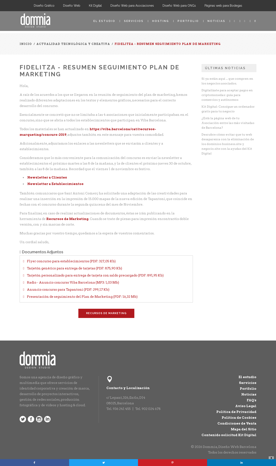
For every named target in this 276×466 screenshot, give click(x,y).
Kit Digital (95, 5)
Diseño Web (71, 5)
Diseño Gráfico (44, 5)
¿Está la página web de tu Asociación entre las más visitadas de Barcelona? (228, 122)
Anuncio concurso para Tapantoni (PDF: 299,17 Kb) (67, 290)
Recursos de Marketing (67, 219)
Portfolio (188, 21)
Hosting (160, 21)
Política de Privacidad (236, 412)
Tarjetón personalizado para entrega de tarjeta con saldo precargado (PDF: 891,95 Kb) (95, 275)
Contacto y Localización (128, 388)
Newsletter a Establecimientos (55, 184)
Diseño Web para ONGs (179, 5)
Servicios (134, 21)
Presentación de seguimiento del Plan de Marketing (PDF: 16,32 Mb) (82, 297)
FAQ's (251, 400)
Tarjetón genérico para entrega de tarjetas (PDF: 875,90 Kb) (74, 268)
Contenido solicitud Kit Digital (229, 435)
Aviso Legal (245, 406)
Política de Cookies (239, 418)
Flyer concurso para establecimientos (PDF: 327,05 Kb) (71, 261)
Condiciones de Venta (236, 423)
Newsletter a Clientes (47, 177)
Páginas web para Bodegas (223, 5)
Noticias (216, 21)
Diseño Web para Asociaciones (132, 5)
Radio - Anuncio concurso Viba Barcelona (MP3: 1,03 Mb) (72, 282)
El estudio (104, 21)
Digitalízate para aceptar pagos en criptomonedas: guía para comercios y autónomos (227, 95)
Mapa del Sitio (243, 429)
